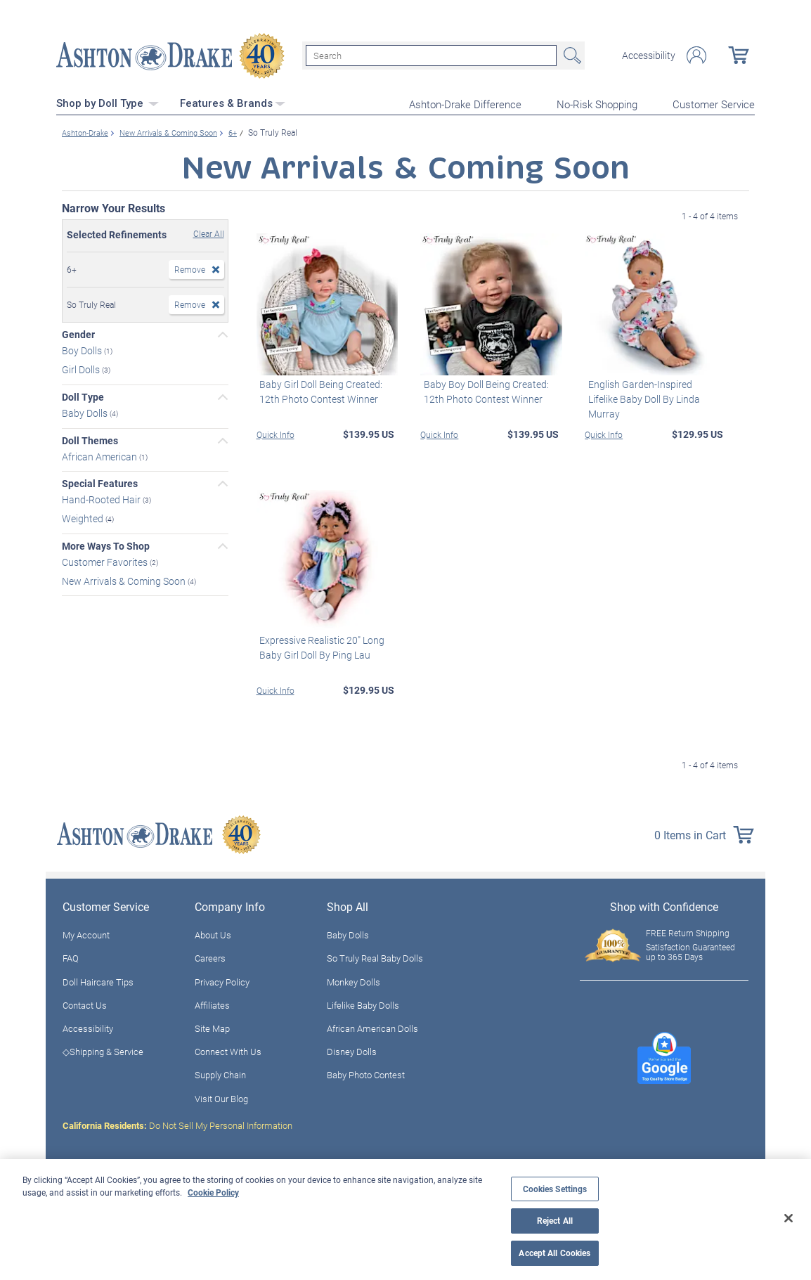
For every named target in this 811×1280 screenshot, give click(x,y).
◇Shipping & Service (103, 1050)
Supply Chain (220, 1073)
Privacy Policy (222, 980)
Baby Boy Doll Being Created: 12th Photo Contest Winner (482, 389)
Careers (210, 956)
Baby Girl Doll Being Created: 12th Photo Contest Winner (318, 389)
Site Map (212, 1027)
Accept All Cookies (554, 1253)
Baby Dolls (86, 411)
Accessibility (648, 55)
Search (571, 54)
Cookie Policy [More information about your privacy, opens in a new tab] (213, 1192)
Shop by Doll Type (107, 102)
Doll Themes (90, 439)
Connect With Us (228, 1050)
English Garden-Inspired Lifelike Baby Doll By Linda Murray (652, 389)
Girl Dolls (82, 368)
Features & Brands (232, 102)
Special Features (100, 482)
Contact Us (85, 1003)
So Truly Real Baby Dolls (375, 956)
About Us (213, 933)
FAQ (71, 956)
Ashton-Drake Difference (465, 103)
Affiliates (212, 1003)
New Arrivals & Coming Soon (125, 579)
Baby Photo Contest (366, 1073)
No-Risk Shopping (597, 103)
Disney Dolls (352, 1050)
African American (100, 454)
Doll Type (83, 396)
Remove (189, 267)
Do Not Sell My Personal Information (177, 1124)
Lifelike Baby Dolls (363, 1003)
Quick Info (275, 432)
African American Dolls (372, 1027)
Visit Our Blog (221, 1096)
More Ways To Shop (106, 545)
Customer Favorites (106, 560)
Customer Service (714, 103)
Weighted (83, 517)
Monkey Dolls (353, 980)
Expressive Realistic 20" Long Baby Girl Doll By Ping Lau (319, 646)
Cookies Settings (555, 1189)
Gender (78, 333)
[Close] (788, 1218)
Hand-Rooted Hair (102, 498)
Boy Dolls (83, 349)
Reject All (555, 1220)
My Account (86, 933)
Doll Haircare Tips (98, 980)
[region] (405, 1219)
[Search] (431, 54)
